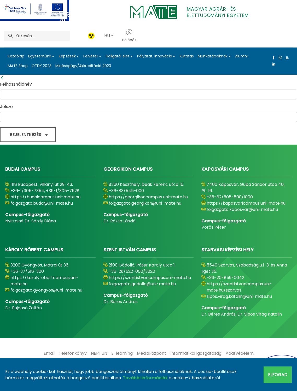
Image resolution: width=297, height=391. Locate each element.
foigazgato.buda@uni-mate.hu (41, 203)
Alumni (241, 56)
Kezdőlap (16, 56)
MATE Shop (18, 65)
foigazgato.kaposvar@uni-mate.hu (242, 209)
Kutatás (187, 56)
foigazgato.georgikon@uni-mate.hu (145, 203)
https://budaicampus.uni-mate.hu (45, 197)
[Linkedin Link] (272, 64)
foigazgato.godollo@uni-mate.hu (142, 284)
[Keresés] (42, 36)
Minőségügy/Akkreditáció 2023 (83, 65)
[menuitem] (49, 353)
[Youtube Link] (286, 58)
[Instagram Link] (279, 58)
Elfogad (277, 375)
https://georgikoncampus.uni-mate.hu (148, 197)
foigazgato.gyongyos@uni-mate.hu (46, 290)
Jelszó (6, 107)
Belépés (129, 36)
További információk (145, 378)
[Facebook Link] (272, 58)
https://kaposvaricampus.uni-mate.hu (246, 203)
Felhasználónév (16, 84)
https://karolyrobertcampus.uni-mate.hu (44, 281)
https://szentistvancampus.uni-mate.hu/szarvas (239, 287)
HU (109, 36)
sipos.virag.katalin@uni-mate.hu (239, 296)
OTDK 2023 (41, 65)
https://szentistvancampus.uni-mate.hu (150, 278)
